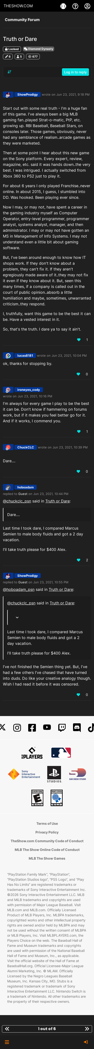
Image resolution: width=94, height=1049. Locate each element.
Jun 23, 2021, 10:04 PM (69, 355)
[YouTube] (47, 727)
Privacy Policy (47, 832)
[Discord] (77, 727)
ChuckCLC (25, 447)
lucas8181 (25, 355)
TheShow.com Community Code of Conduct (47, 841)
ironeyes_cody (28, 390)
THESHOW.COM (18, 5)
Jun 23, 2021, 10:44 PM (50, 494)
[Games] (63, 5)
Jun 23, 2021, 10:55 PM (50, 582)
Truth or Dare (57, 501)
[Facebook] (32, 727)
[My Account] (87, 5)
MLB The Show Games (47, 858)
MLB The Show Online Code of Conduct (47, 850)
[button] (7, 1042)
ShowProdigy (27, 94)
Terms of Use (47, 823)
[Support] (76, 5)
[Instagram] (17, 727)
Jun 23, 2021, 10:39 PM (70, 447)
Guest (22, 494)
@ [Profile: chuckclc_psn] (17, 501)
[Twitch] (62, 727)
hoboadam (25, 487)
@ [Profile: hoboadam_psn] (18, 589)
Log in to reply (75, 72)
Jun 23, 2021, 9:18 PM (73, 94)
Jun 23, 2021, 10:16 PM (35, 396)
